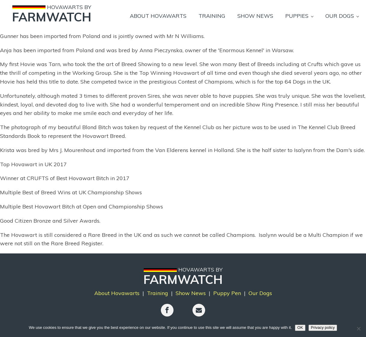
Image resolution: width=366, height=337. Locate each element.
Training (212, 15)
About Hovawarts (158, 15)
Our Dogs (339, 15)
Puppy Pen (227, 293)
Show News (255, 15)
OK (300, 327)
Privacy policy (323, 327)
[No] (358, 329)
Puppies (296, 15)
